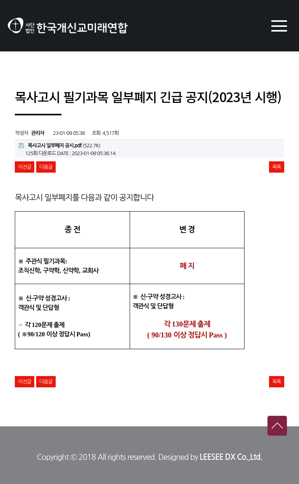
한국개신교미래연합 (68, 25)
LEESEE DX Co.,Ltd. (231, 457)
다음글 (46, 167)
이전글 (24, 167)
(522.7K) (59, 145)
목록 (276, 167)
